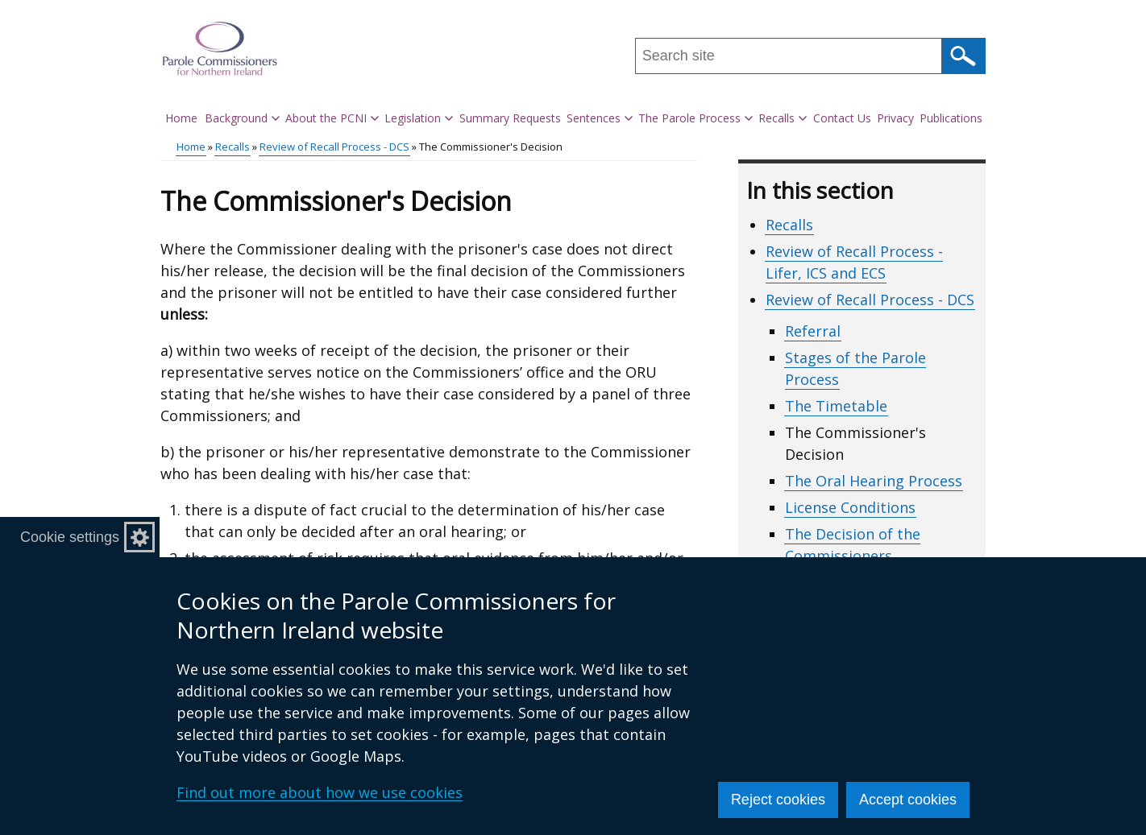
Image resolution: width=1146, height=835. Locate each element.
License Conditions (850, 507)
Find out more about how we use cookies (319, 792)
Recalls (232, 146)
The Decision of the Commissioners (852, 544)
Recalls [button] (782, 118)
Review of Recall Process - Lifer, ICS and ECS (854, 262)
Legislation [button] (418, 118)
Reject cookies (778, 800)
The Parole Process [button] (695, 118)
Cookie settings (69, 537)
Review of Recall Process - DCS (334, 146)
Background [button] (242, 118)
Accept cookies (908, 800)
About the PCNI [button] (332, 118)
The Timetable (836, 405)
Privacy (895, 118)
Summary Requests (510, 118)
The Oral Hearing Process (873, 480)
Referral (813, 331)
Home (181, 118)
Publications (951, 118)
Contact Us (842, 118)
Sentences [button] (600, 118)
